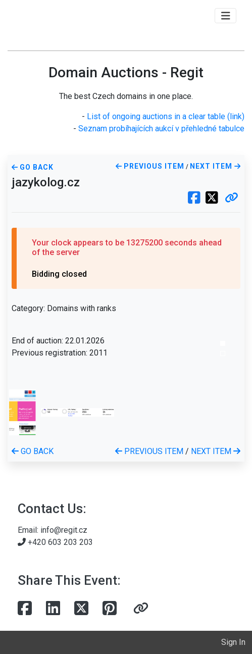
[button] (231, 198)
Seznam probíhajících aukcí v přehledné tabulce (161, 128)
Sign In (233, 642)
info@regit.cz (63, 530)
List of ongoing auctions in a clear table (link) (165, 116)
